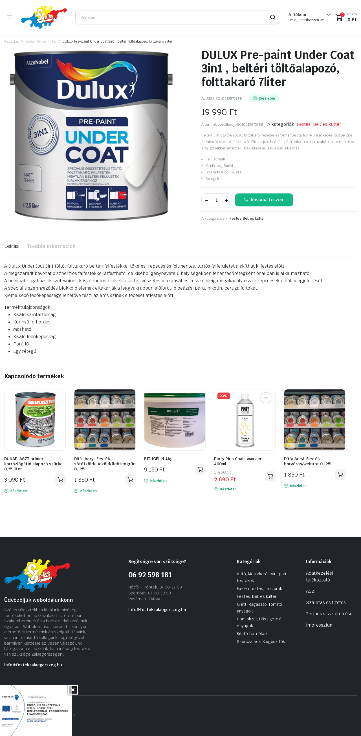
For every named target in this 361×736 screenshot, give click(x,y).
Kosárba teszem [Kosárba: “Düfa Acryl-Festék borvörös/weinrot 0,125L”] (340, 475)
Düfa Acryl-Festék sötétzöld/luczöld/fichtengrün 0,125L (105, 463)
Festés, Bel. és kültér (41, 41)
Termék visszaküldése (329, 614)
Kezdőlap (11, 41)
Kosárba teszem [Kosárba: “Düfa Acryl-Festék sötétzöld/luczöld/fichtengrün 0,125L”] (130, 480)
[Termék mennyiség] (217, 200)
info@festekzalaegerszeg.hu (33, 665)
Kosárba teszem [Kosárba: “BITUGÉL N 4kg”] (200, 469)
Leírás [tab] (11, 246)
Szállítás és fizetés (326, 603)
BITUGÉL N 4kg (158, 458)
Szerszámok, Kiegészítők (261, 641)
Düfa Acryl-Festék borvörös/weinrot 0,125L (308, 461)
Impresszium (320, 625)
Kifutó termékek (252, 633)
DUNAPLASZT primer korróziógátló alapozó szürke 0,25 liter (33, 463)
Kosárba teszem (268, 199)
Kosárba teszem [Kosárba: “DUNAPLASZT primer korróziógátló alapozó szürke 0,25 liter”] (60, 480)
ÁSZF (311, 591)
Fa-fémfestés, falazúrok (259, 588)
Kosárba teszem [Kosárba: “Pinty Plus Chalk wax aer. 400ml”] (270, 476)
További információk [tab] (51, 246)
